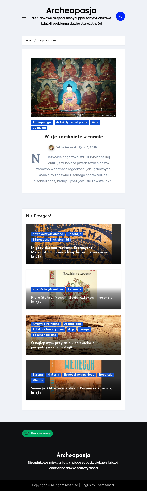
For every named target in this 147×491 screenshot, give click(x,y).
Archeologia (72, 323)
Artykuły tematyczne (71, 122)
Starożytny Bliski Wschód (51, 239)
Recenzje (74, 234)
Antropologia (42, 122)
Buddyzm (39, 128)
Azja (95, 122)
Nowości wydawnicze (48, 234)
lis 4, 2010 (89, 147)
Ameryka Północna (46, 323)
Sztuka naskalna (44, 335)
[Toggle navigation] (24, 16)
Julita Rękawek (63, 147)
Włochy (38, 380)
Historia (53, 374)
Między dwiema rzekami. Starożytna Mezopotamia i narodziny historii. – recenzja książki (69, 252)
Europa (84, 329)
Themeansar (105, 485)
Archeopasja (71, 10)
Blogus (86, 485)
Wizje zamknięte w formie (73, 137)
